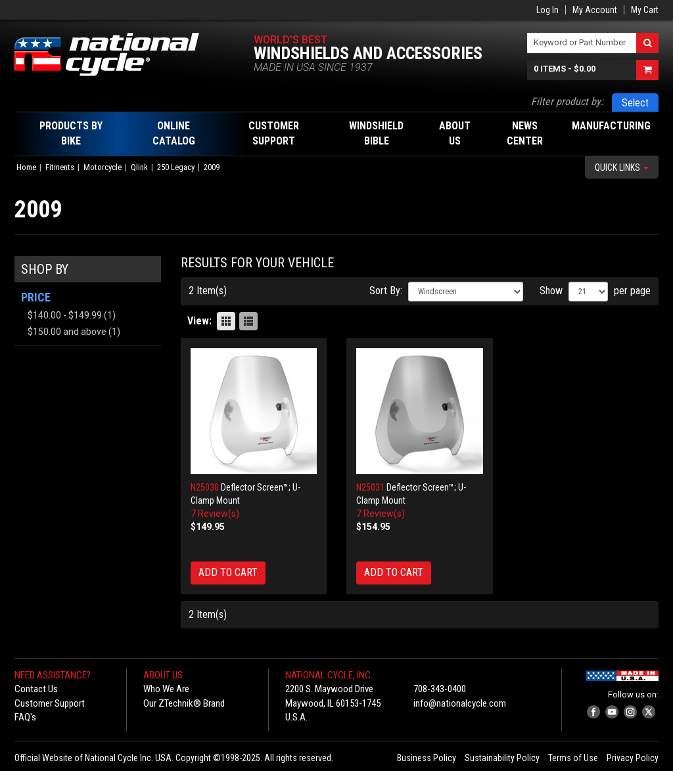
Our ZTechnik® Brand (184, 703)
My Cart (645, 10)
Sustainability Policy (502, 758)
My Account (594, 10)
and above (67, 331)
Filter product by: (567, 101)
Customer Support (49, 703)
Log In (547, 10)
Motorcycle (102, 167)
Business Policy (426, 758)
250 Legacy (176, 167)
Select (635, 103)
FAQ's (25, 717)
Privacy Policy (633, 758)
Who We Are (166, 689)
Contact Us (36, 689)
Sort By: (385, 290)
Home (26, 167)
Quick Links (622, 167)
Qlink (139, 167)
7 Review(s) (215, 513)
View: (199, 321)
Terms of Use (573, 758)
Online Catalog (173, 133)
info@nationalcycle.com (459, 703)
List (248, 321)
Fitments (59, 167)
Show (551, 290)
